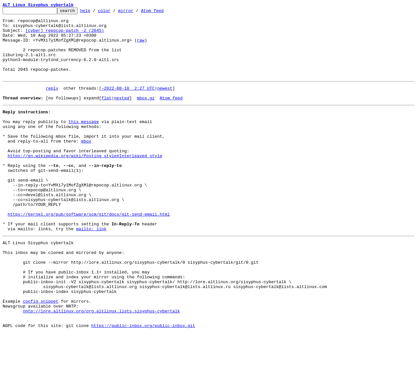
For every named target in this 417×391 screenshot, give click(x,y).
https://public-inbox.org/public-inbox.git (143, 384)
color (114, 12)
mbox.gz (146, 114)
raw (140, 47)
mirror (136, 12)
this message (84, 141)
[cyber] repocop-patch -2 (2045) (64, 35)
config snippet (40, 355)
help (95, 12)
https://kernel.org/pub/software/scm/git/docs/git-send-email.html (89, 252)
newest (164, 103)
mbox (86, 164)
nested (121, 114)
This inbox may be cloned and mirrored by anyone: (63, 296)
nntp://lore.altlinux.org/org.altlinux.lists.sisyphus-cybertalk (101, 366)
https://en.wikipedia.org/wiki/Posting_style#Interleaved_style (85, 182)
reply (52, 103)
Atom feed (162, 12)
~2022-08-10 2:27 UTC (128, 103)
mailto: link (91, 269)
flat (106, 114)
